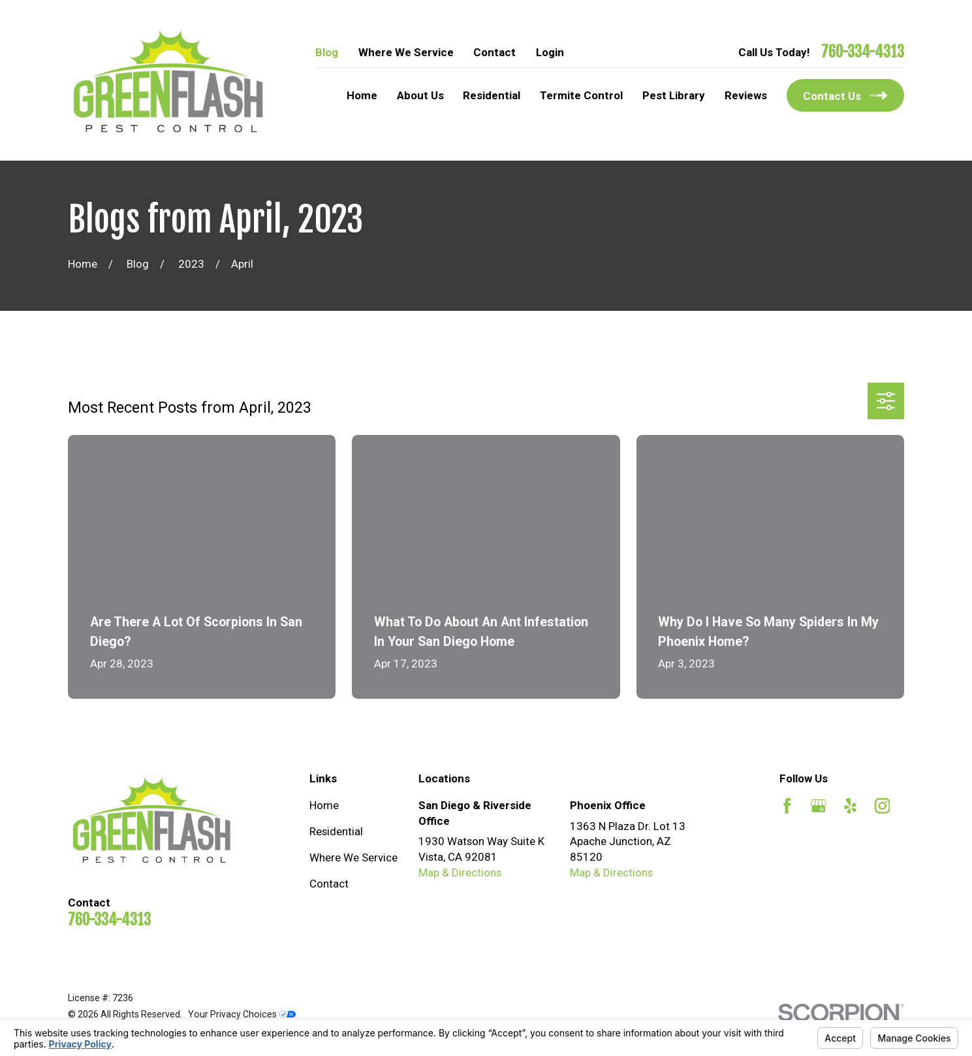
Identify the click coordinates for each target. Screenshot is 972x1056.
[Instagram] (882, 806)
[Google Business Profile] (818, 806)
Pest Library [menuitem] (673, 95)
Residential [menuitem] (491, 95)
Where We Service (406, 52)
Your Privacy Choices (242, 1014)
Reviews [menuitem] (746, 95)
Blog (326, 52)
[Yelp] (850, 806)
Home (324, 805)
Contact (494, 52)
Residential (336, 831)
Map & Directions (459, 872)
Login (550, 52)
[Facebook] (787, 806)
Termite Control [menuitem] (581, 95)
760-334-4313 (862, 52)
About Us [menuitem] (420, 95)
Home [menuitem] (362, 95)
